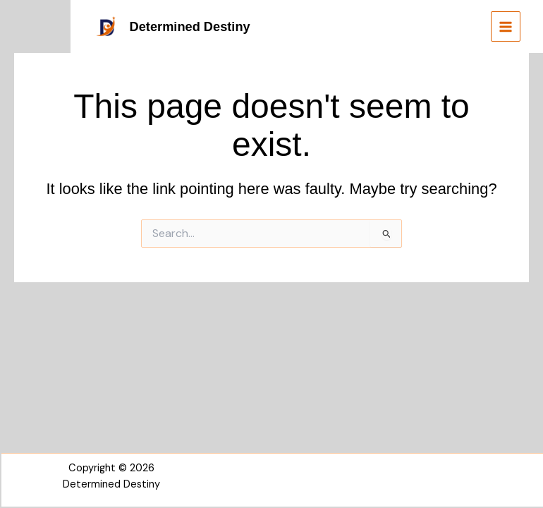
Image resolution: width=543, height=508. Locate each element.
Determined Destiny (190, 26)
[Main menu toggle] (505, 26)
